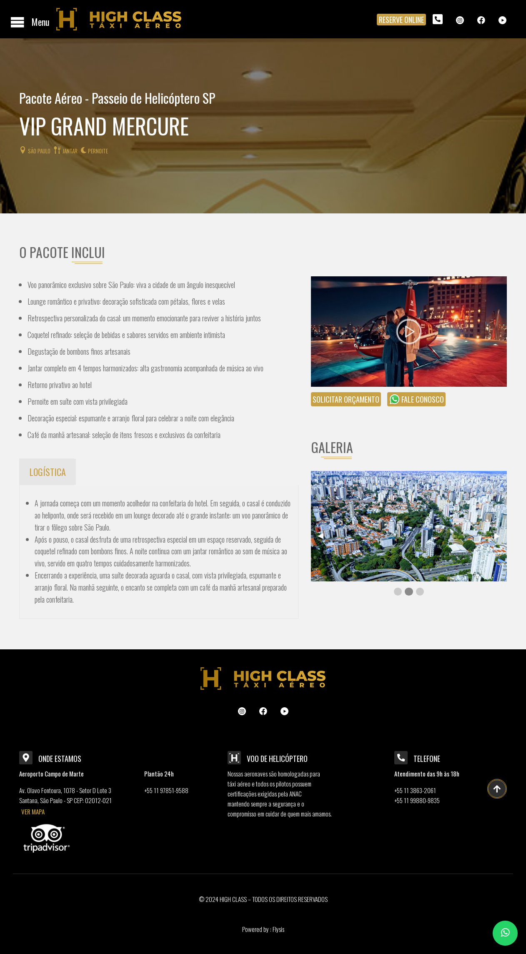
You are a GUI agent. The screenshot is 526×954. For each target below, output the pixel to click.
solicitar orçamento (346, 399)
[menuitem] (437, 19)
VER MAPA (33, 811)
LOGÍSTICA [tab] (48, 471)
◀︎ (324, 534)
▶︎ (500, 534)
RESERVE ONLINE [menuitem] (401, 19)
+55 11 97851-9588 (166, 790)
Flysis (277, 929)
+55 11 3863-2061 (415, 790)
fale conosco (416, 399)
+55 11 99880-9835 (417, 800)
